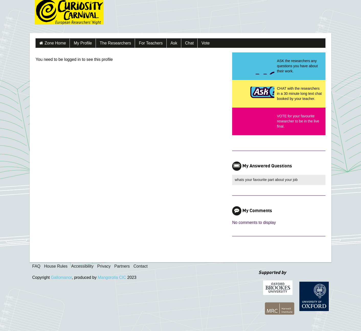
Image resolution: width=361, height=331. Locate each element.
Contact (140, 266)
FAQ (36, 266)
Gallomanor (61, 277)
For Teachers (151, 43)
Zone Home (55, 43)
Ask (174, 43)
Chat (189, 43)
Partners (122, 266)
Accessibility (82, 266)
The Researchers (115, 43)
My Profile (83, 43)
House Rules (55, 266)
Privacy (103, 266)
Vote (205, 43)
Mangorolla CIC (112, 277)
